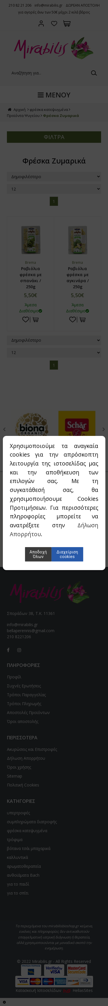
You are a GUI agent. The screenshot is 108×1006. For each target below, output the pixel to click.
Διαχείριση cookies (67, 554)
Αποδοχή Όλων (38, 554)
